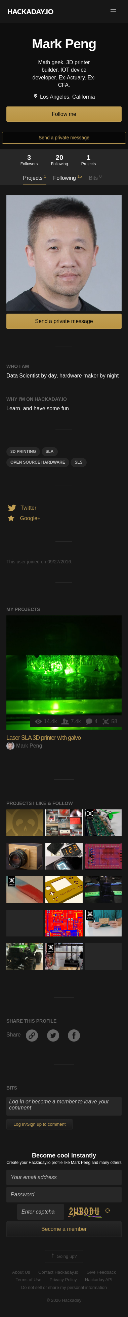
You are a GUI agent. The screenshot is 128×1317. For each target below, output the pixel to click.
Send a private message (64, 137)
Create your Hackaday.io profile (34, 1162)
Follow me (64, 114)
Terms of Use (28, 1279)
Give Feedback (101, 1272)
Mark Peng (24, 746)
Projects (34, 177)
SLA (50, 451)
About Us (21, 1272)
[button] (113, 11)
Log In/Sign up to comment (39, 1124)
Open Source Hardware (37, 462)
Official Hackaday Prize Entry (50, 948)
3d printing (23, 451)
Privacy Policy (63, 1279)
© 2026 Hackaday (64, 1300)
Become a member (64, 1229)
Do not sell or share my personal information (64, 1287)
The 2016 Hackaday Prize (89, 814)
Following (67, 177)
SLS (78, 462)
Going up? (63, 1256)
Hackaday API (99, 1279)
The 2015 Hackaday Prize (11, 881)
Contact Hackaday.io (58, 1272)
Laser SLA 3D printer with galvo (43, 737)
